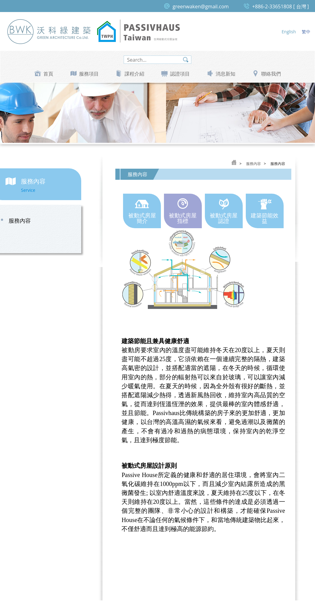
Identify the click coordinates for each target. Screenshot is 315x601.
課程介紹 (134, 73)
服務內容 (34, 221)
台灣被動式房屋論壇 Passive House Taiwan (138, 31)
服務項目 (89, 73)
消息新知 (225, 73)
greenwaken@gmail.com (201, 6)
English (289, 32)
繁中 (306, 32)
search (185, 59)
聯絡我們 (271, 73)
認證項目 (180, 73)
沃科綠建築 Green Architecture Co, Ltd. (49, 31)
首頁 (48, 73)
